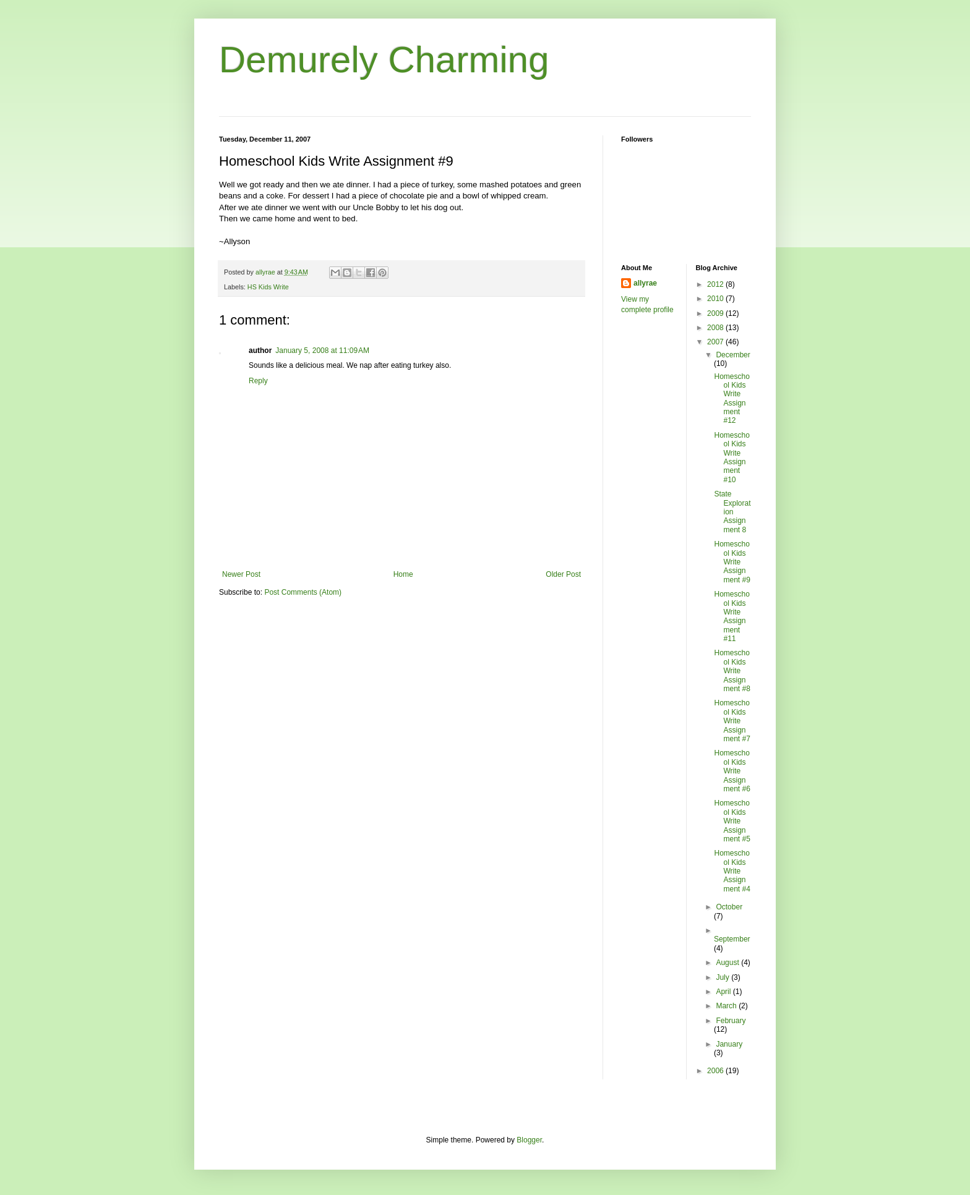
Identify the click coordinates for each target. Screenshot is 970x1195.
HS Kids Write (268, 287)
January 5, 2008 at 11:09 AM (322, 350)
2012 (716, 284)
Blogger (529, 1140)
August (728, 962)
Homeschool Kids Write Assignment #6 (732, 771)
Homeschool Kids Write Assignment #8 (732, 671)
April (724, 991)
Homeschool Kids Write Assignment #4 (732, 871)
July (723, 977)
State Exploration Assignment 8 (732, 512)
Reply (258, 380)
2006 (716, 1070)
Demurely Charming (384, 59)
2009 (716, 313)
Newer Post (241, 574)
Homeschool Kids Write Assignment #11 (731, 616)
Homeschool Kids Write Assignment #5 (732, 821)
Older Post (563, 574)
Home (403, 574)
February (730, 1020)
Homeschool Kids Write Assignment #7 (732, 721)
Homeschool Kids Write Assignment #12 (731, 398)
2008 (716, 327)
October (729, 907)
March (727, 1006)
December (733, 355)
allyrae (645, 283)
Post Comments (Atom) (302, 592)
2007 (716, 342)
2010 (716, 298)
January (729, 1044)
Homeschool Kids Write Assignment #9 (732, 562)
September (732, 939)
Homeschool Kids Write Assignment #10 (731, 457)
